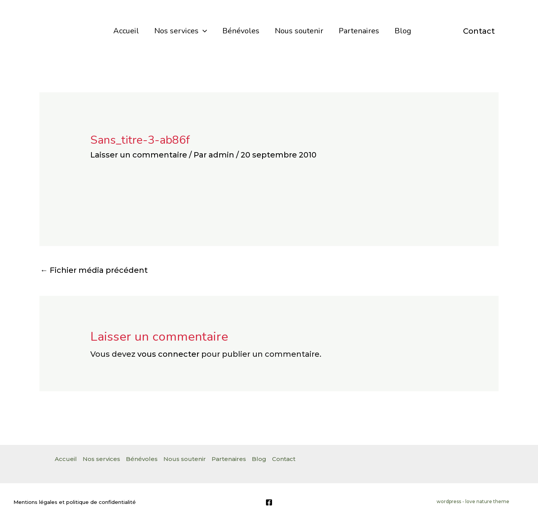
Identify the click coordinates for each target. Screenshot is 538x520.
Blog (403, 31)
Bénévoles (240, 31)
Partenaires (359, 31)
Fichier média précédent (94, 270)
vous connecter (168, 354)
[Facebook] (269, 502)
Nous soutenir (299, 31)
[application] (203, 31)
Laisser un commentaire (138, 154)
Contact (479, 31)
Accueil (126, 31)
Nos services (180, 31)
